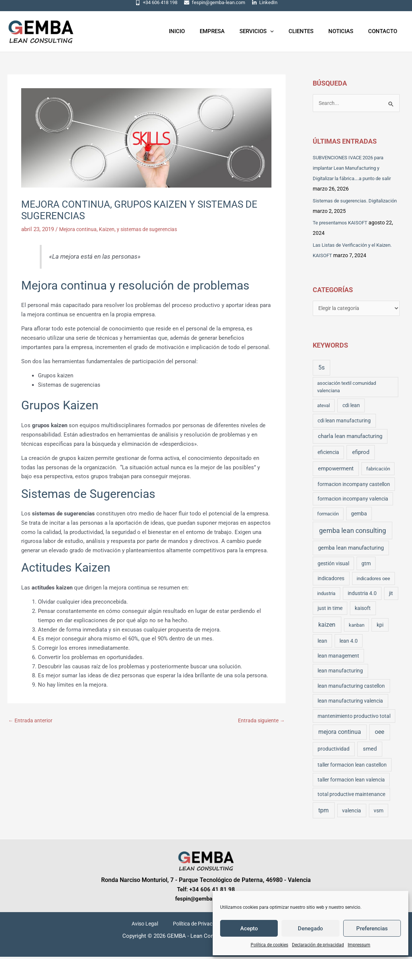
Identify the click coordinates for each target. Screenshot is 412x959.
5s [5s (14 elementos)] (321, 369)
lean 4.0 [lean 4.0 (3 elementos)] (348, 643)
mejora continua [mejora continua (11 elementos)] (339, 734)
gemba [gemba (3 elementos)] (359, 516)
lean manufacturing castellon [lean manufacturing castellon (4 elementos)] (351, 688)
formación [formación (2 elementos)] (328, 516)
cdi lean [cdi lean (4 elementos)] (351, 407)
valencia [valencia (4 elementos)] (351, 813)
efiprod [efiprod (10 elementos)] (360, 454)
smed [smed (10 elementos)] (370, 751)
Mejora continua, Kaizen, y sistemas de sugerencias (123, 229)
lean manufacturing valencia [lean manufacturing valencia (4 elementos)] (350, 703)
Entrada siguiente (260, 720)
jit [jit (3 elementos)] (391, 596)
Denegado (310, 928)
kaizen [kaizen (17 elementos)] (326, 626)
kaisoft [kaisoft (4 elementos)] (363, 611)
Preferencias (372, 928)
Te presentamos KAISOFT (342, 224)
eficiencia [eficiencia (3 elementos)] (328, 455)
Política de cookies (269, 944)
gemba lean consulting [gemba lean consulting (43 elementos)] (352, 533)
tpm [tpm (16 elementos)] (323, 812)
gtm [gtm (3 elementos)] (366, 566)
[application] (283, 31)
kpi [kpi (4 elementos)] (380, 627)
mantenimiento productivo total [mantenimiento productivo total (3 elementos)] (354, 718)
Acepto (249, 928)
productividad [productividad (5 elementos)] (334, 751)
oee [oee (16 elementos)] (379, 734)
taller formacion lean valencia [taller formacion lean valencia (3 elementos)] (351, 782)
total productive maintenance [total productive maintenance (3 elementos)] (351, 797)
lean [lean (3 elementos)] (322, 643)
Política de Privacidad (196, 926)
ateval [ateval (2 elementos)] (323, 407)
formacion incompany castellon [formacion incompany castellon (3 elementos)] (354, 486)
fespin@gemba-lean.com (206, 900)
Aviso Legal (149, 926)
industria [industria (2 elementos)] (326, 596)
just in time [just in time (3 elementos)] (330, 611)
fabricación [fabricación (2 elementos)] (378, 471)
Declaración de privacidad (318, 944)
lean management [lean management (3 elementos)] (338, 658)
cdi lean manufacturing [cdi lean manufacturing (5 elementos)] (344, 423)
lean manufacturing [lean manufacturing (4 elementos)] (340, 673)
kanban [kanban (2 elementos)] (356, 627)
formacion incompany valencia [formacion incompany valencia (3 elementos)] (353, 501)
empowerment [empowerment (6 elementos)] (336, 470)
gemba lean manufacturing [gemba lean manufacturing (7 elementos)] (351, 550)
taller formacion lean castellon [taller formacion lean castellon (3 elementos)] (352, 767)
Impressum (359, 944)
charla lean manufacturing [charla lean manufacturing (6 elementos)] (350, 438)
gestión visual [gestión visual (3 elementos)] (333, 566)
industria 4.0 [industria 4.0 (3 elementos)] (362, 596)
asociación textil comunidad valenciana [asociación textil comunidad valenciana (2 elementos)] (346, 389)
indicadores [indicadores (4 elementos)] (331, 581)
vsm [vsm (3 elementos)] (378, 813)
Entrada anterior (31, 720)
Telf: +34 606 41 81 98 (206, 891)
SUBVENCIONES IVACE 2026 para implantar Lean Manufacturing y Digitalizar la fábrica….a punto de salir (356, 169)
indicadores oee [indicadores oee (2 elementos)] (373, 581)
